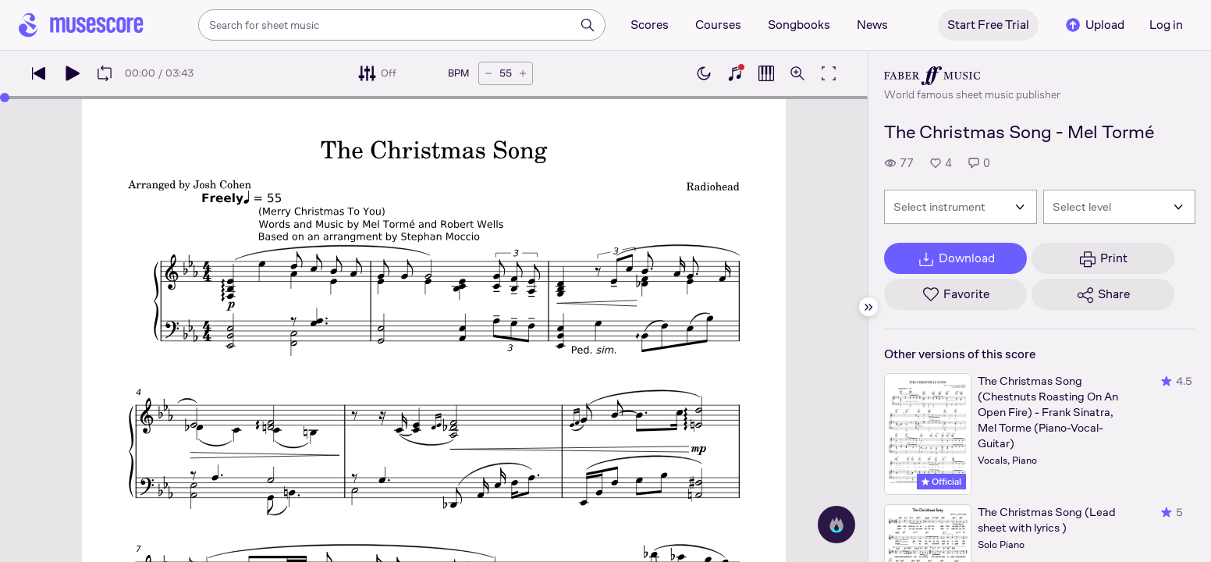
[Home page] (81, 24)
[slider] (4, 97)
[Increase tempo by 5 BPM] (523, 73)
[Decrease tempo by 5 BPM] (488, 73)
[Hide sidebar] (868, 306)
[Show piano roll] (766, 73)
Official (941, 481)
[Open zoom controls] (797, 73)
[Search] (587, 25)
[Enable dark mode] (703, 73)
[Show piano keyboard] (735, 73)
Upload (1094, 25)
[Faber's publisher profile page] (972, 75)
